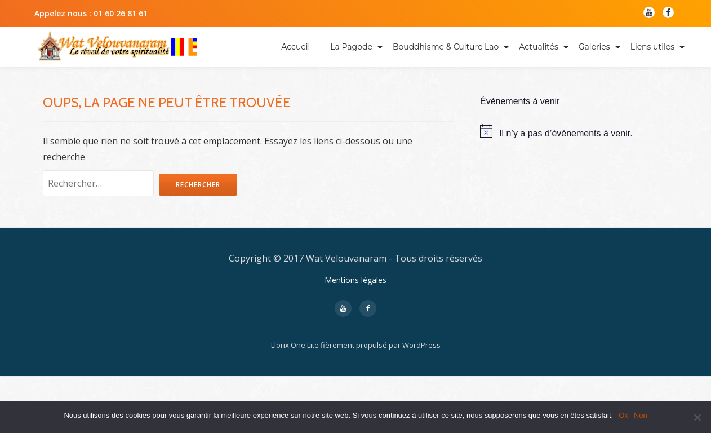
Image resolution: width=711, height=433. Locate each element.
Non (640, 415)
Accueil (295, 47)
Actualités (538, 47)
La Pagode (351, 47)
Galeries (594, 47)
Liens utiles (652, 47)
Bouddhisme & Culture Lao (446, 47)
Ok (623, 415)
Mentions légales (355, 337)
